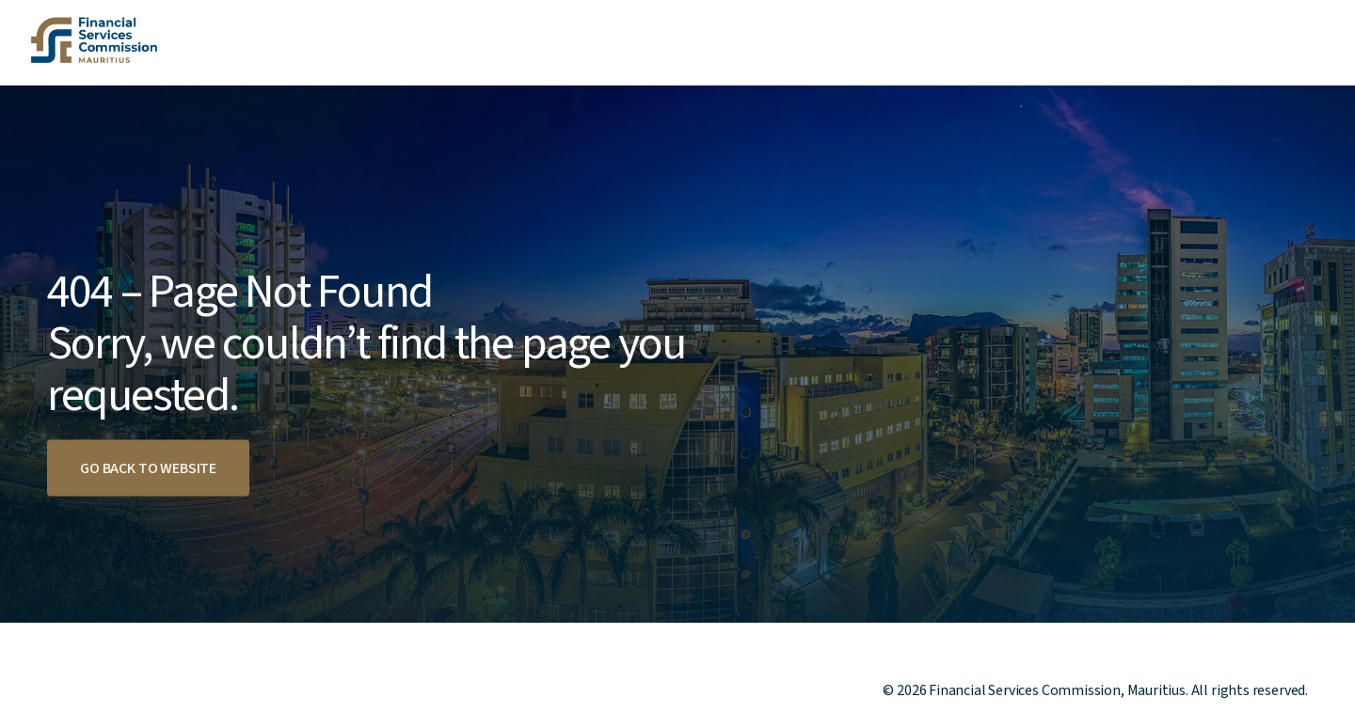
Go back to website (148, 468)
